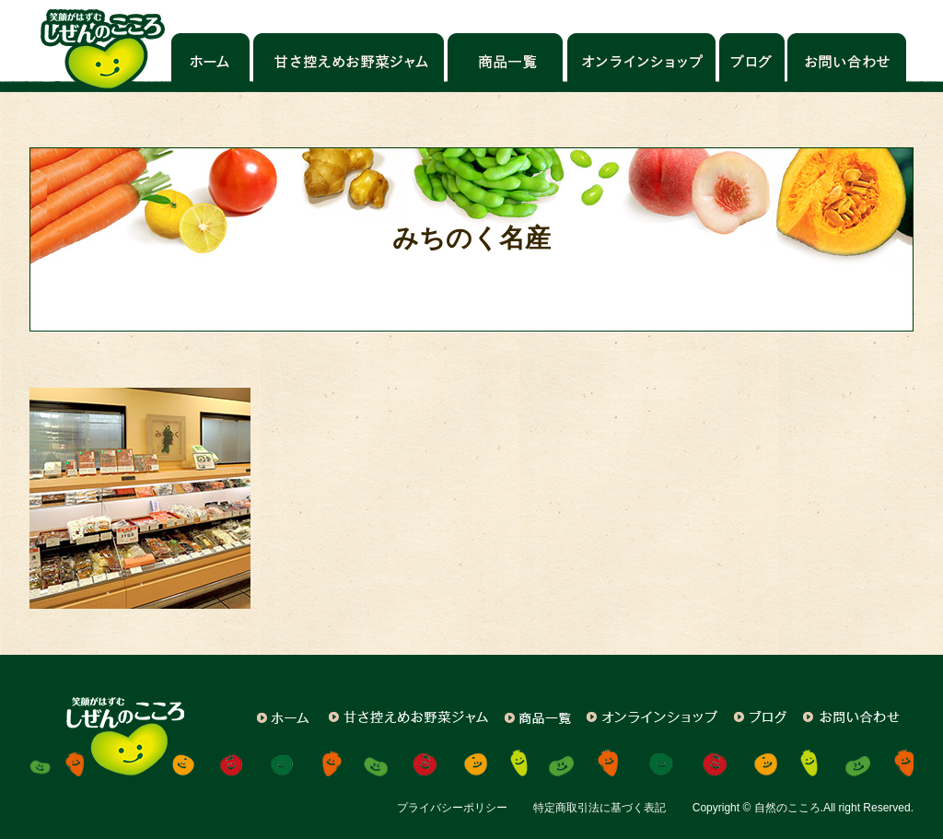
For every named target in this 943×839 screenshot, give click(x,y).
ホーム (210, 62)
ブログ (751, 62)
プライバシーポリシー (452, 807)
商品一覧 (506, 62)
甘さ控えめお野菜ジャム (348, 62)
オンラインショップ (641, 62)
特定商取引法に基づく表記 (599, 807)
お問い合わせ (846, 62)
